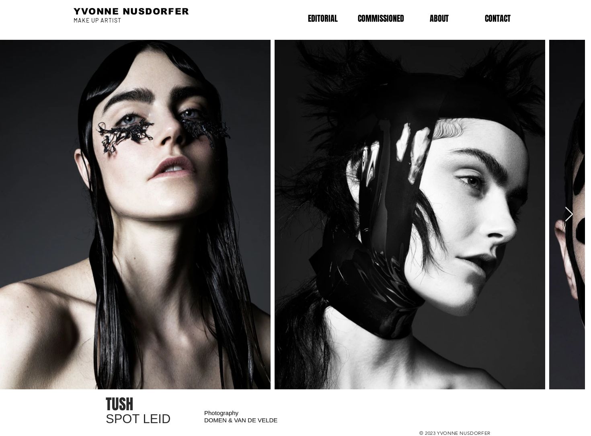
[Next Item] (569, 214)
